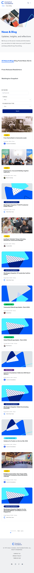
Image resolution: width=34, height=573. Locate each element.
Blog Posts (18, 61)
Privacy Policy (17, 556)
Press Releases (7, 70)
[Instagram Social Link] (15, 564)
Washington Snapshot (10, 79)
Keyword (5, 90)
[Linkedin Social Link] (11, 564)
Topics (5, 97)
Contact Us (17, 553)
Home (3, 5)
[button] (28, 3)
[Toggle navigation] (30, 3)
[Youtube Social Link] (22, 564)
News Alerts (26, 61)
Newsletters (17, 70)
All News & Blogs (8, 61)
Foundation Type (8, 103)
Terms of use (17, 558)
